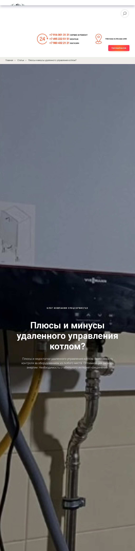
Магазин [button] (65, 16)
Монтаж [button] (59, 11)
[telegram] (91, 15)
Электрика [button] (48, 13)
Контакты (64, 18)
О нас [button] (42, 18)
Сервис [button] (62, 13)
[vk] (85, 15)
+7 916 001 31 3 (58, 34)
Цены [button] (53, 16)
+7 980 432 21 (57, 43)
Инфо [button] (52, 18)
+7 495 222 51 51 (59, 38)
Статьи (20, 60)
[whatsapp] (80, 15)
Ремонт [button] (42, 16)
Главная (46, 11)
